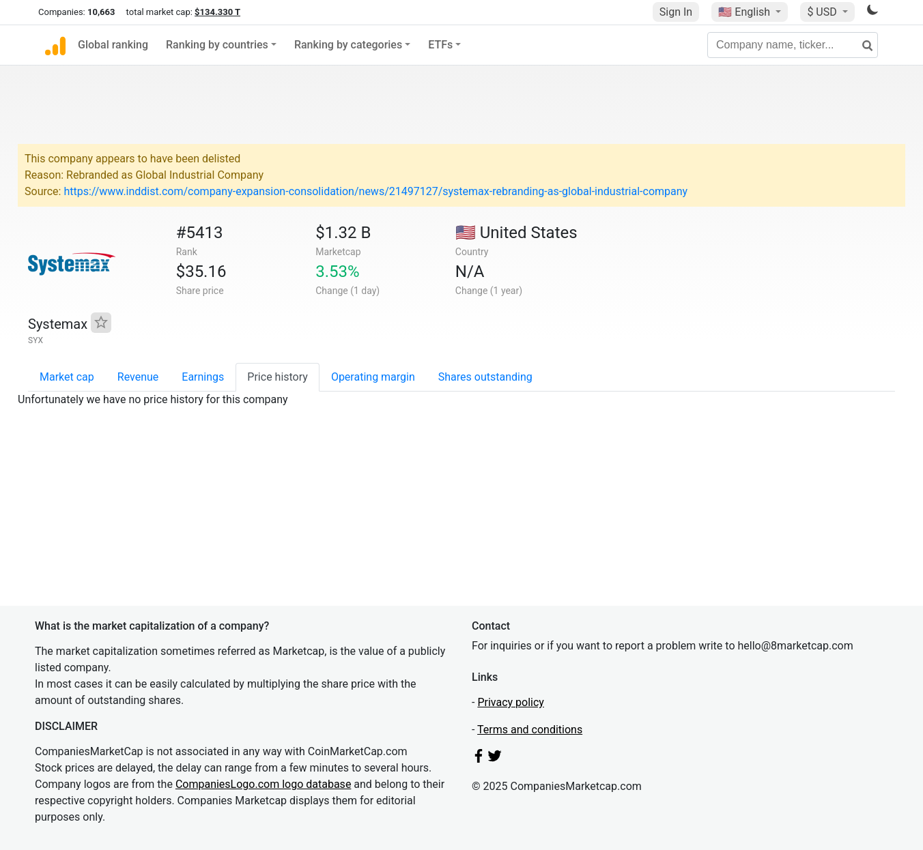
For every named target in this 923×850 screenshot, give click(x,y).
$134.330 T (217, 12)
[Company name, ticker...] (792, 45)
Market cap (67, 376)
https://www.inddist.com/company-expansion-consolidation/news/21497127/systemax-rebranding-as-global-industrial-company (375, 191)
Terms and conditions (529, 729)
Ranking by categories (348, 44)
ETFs (440, 44)
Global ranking (113, 44)
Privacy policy (510, 702)
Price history (277, 376)
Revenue (138, 376)
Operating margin (373, 376)
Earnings (203, 376)
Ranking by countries (217, 44)
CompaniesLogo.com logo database (263, 784)
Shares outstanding (485, 376)
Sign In (675, 11)
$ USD (823, 11)
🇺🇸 (745, 11)
